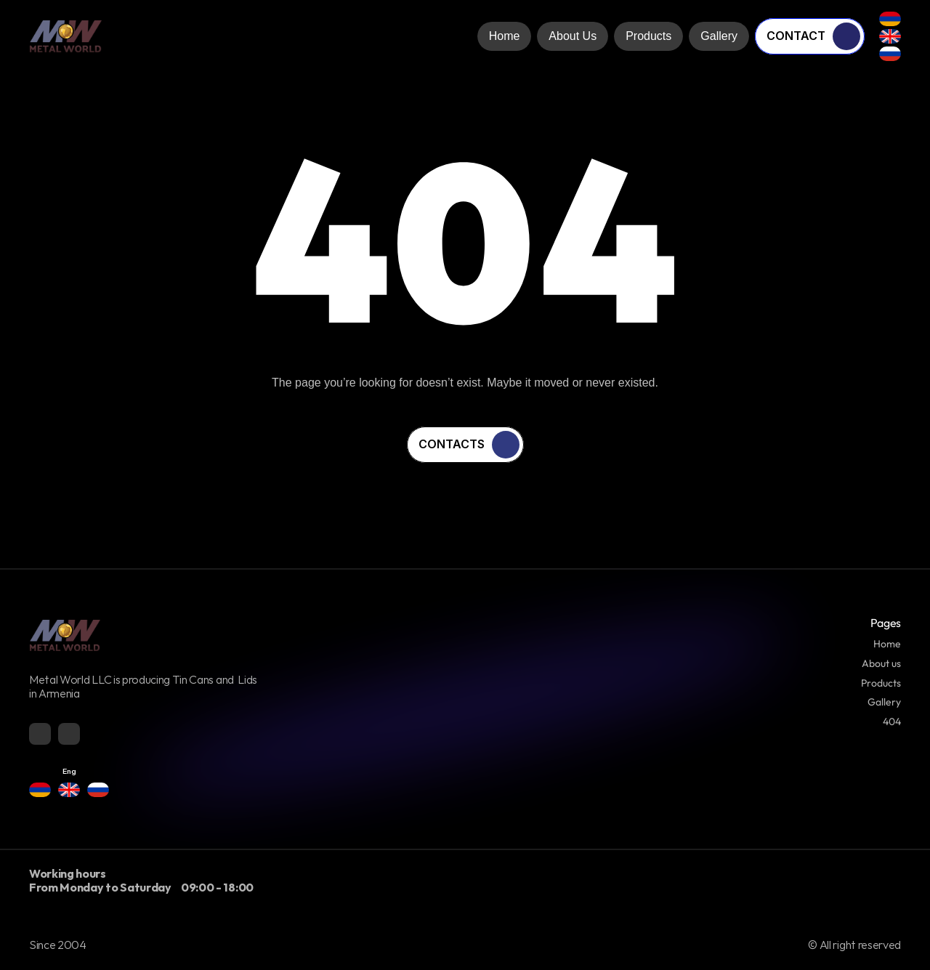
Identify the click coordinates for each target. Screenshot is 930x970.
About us (881, 663)
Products (881, 683)
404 (892, 721)
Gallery (884, 701)
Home (887, 643)
